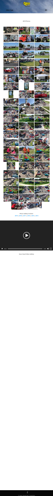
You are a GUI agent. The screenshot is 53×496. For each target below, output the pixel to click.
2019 (16, 216)
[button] (26, 235)
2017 (24, 216)
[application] (26, 235)
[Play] (2, 249)
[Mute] (48, 249)
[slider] (25, 248)
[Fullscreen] (51, 249)
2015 (32, 216)
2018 (20, 216)
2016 (28, 216)
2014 (37, 216)
